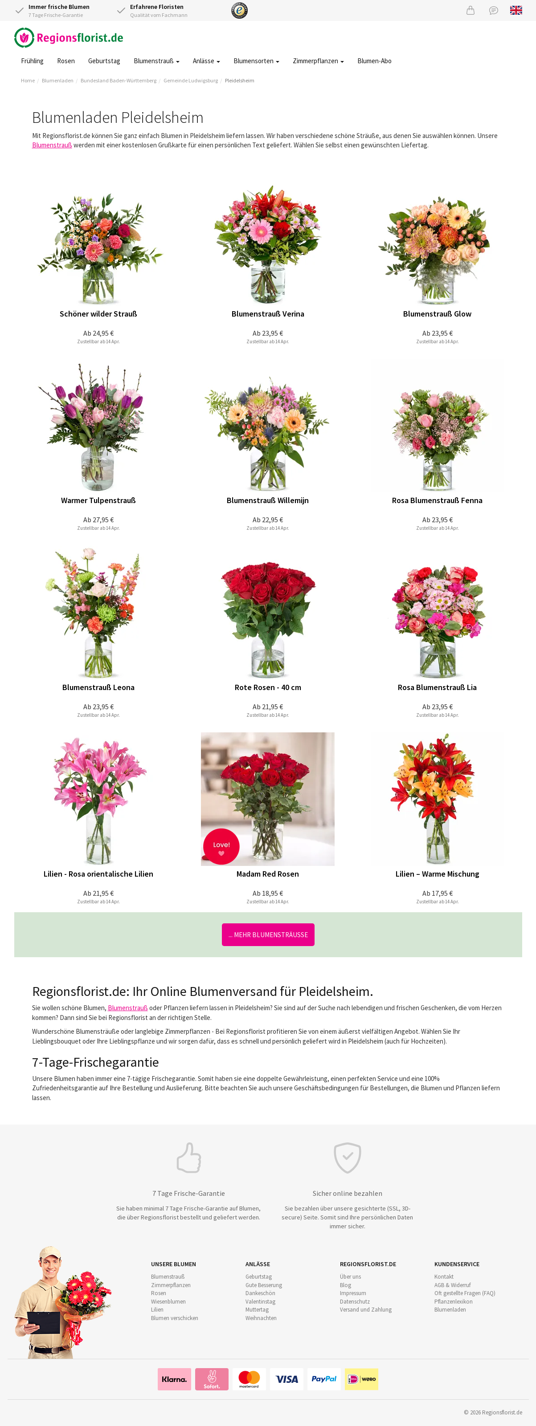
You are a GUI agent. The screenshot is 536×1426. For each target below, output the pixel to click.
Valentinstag (260, 1301)
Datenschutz (355, 1301)
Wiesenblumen (168, 1301)
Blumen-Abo (374, 61)
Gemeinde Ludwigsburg (191, 80)
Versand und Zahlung (366, 1309)
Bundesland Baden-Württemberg (118, 80)
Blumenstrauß (157, 61)
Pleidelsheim (239, 80)
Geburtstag (104, 61)
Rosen (66, 61)
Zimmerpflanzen (318, 61)
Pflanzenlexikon (453, 1301)
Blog (345, 1285)
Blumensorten (256, 61)
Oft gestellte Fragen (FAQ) (464, 1293)
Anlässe (206, 61)
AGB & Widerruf (452, 1285)
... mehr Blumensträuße (268, 934)
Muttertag (257, 1309)
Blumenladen (58, 80)
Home (28, 80)
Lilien (157, 1309)
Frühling (32, 61)
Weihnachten (261, 1318)
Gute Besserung (263, 1285)
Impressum (353, 1293)
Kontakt (444, 1276)
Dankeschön (260, 1293)
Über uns (350, 1276)
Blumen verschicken (174, 1318)
